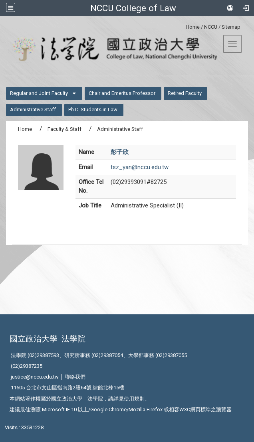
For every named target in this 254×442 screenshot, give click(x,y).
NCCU (210, 27)
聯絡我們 (75, 377)
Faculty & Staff (64, 129)
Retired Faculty (185, 93)
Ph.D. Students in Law (92, 109)
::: (183, 26)
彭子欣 (120, 152)
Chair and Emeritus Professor (122, 93)
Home (193, 27)
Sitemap (231, 27)
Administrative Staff (33, 109)
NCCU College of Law (133, 8)
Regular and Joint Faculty (39, 93)
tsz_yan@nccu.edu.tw (140, 167)
